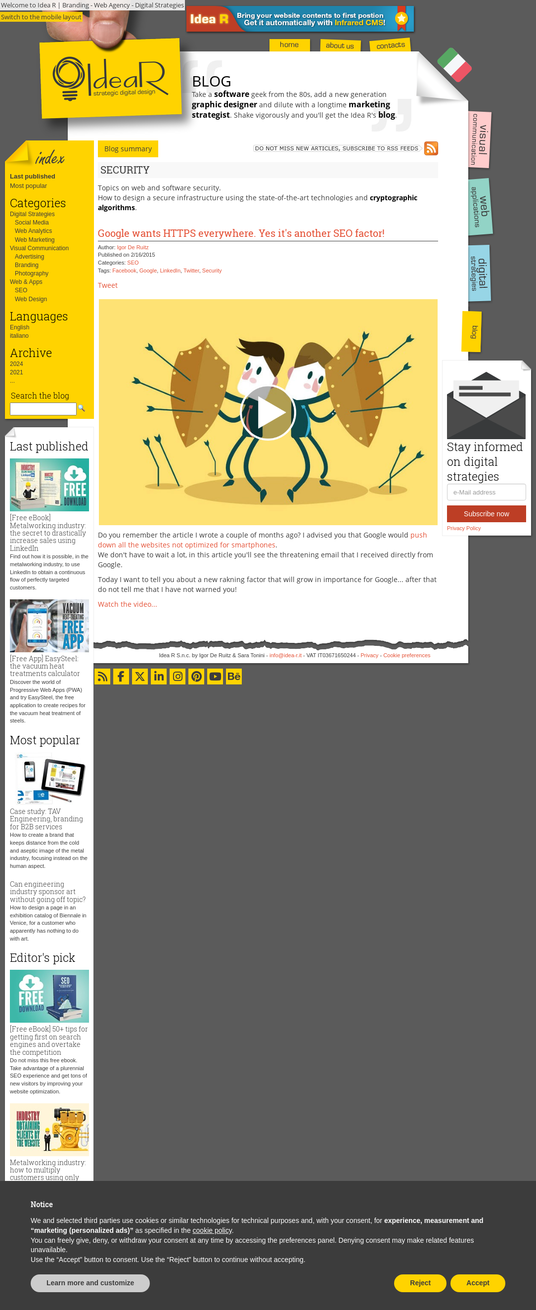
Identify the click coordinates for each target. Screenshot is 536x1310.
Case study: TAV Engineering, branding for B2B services (46, 819)
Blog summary (128, 148)
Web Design (31, 299)
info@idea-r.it (285, 655)
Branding (27, 265)
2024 (16, 364)
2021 (16, 372)
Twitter (191, 270)
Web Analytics (33, 230)
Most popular (28, 185)
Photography (31, 273)
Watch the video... (127, 604)
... (12, 380)
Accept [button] (478, 1283)
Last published (32, 176)
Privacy (369, 655)
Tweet (108, 285)
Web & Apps (26, 281)
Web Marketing (34, 239)
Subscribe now (486, 514)
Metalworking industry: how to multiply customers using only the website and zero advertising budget (48, 1178)
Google (148, 270)
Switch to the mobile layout (41, 16)
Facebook (124, 270)
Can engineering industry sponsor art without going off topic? (48, 891)
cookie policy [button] (212, 1230)
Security (212, 270)
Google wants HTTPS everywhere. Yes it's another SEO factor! (241, 232)
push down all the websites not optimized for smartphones (262, 539)
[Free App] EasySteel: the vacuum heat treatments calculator (45, 666)
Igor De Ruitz (133, 247)
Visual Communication (39, 248)
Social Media (32, 222)
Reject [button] (420, 1283)
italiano (19, 335)
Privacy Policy (464, 528)
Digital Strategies (32, 214)
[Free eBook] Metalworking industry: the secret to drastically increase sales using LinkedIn (48, 533)
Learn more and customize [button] (90, 1283)
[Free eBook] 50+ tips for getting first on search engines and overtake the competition (49, 1040)
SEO (21, 290)
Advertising (29, 256)
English (19, 327)
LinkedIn (170, 270)
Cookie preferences (406, 655)
